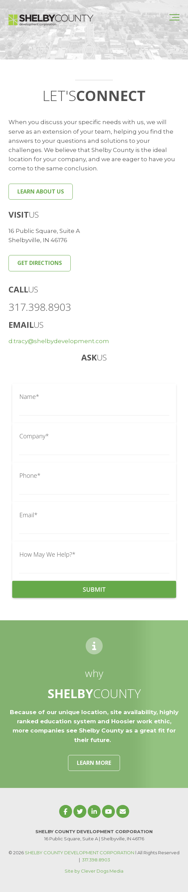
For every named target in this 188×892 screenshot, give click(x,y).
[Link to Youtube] (108, 811)
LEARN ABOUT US (40, 191)
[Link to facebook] (65, 811)
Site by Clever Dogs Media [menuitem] (94, 871)
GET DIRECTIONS (39, 263)
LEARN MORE (94, 763)
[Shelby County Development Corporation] (50, 17)
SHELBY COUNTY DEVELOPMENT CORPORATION (79, 852)
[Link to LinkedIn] (94, 811)
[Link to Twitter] (79, 811)
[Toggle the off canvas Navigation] (174, 17)
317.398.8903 (96, 859)
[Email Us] (122, 811)
